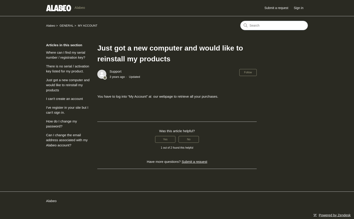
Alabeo (50, 25)
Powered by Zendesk (335, 215)
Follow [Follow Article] (248, 72)
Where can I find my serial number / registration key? (65, 55)
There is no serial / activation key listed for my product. (67, 68)
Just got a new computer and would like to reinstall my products (68, 85)
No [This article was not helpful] (188, 139)
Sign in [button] (298, 8)
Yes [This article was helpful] (165, 139)
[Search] (274, 25)
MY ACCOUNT (87, 25)
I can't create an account (64, 99)
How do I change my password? (61, 123)
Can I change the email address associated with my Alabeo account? (67, 140)
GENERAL (67, 25)
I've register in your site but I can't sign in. (67, 110)
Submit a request (276, 8)
